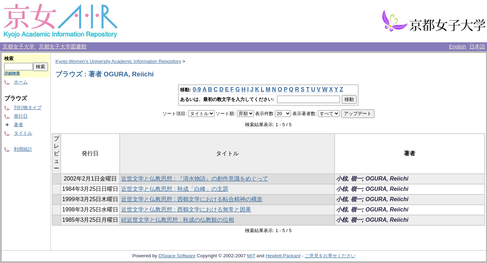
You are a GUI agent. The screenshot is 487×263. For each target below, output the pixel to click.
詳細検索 (12, 73)
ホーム (21, 82)
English (457, 46)
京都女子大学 (19, 46)
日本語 (477, 46)
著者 (18, 124)
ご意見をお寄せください (330, 255)
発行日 (21, 116)
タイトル (23, 133)
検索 (8, 58)
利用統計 (23, 149)
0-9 (197, 89)
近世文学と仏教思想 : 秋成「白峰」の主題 (174, 189)
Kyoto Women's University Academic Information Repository (118, 61)
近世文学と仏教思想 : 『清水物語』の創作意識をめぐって (194, 179)
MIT (251, 255)
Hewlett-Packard (283, 255)
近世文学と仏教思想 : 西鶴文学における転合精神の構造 (191, 199)
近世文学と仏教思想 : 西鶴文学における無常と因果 (186, 209)
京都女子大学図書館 (63, 46)
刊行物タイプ (28, 107)
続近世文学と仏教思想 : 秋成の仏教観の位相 (177, 220)
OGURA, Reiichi (387, 179)
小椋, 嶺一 (349, 179)
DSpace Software (176, 255)
